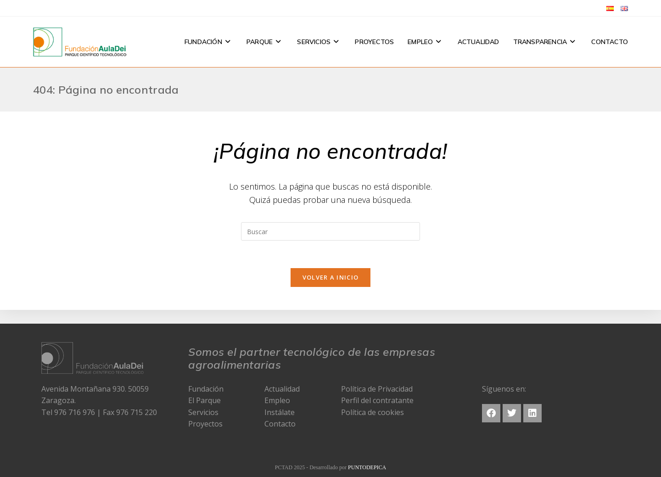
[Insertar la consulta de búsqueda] (330, 231)
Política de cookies (372, 412)
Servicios (203, 412)
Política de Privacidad (377, 389)
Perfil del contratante (377, 400)
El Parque (204, 400)
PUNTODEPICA (367, 467)
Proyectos (205, 424)
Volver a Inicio (330, 277)
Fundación (206, 389)
